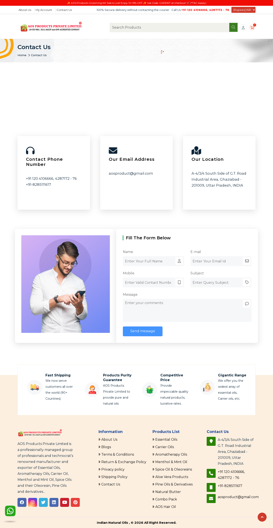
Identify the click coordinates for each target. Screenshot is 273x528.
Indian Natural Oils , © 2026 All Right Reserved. (136, 523)
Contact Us (64, 10)
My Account (44, 10)
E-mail (195, 252)
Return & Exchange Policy (123, 462)
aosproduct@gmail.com (131, 173)
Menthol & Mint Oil (171, 462)
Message (130, 295)
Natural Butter (168, 492)
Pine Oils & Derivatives (174, 484)
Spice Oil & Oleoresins (173, 469)
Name (128, 252)
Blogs (106, 447)
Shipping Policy (114, 477)
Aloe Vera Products (171, 477)
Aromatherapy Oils (171, 454)
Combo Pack (166, 499)
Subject (197, 273)
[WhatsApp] (10, 512)
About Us (25, 10)
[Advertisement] (136, 94)
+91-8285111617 (38, 184)
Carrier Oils (164, 447)
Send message (142, 331)
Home (21, 55)
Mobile (128, 273)
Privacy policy (113, 469)
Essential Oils (166, 439)
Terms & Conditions (117, 454)
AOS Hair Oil (165, 507)
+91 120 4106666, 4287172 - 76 (205, 10)
